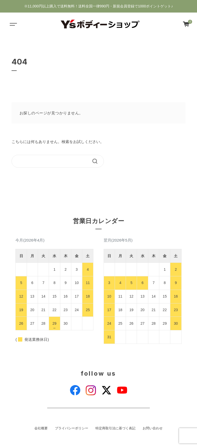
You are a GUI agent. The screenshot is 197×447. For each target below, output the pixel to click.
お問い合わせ (153, 428)
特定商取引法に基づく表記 (115, 428)
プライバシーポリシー (71, 428)
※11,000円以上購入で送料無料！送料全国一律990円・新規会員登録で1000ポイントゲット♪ (98, 6)
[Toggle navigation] (13, 24)
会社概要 (41, 428)
